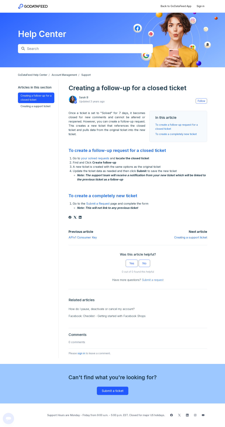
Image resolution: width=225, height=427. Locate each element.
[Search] (85, 48)
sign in (81, 353)
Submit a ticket (112, 391)
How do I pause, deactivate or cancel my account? (102, 309)
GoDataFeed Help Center (32, 74)
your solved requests (95, 158)
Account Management (64, 74)
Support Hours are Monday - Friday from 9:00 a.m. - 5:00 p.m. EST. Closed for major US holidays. (106, 415)
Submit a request (152, 280)
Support (86, 74)
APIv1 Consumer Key (83, 237)
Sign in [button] (200, 6)
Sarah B (83, 97)
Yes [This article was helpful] (131, 263)
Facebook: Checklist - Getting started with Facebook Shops (107, 316)
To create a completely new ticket (176, 134)
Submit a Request (98, 203)
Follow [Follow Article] (201, 100)
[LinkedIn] (80, 217)
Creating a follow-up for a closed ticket (36, 97)
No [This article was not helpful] (144, 263)
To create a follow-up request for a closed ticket (117, 150)
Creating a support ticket (190, 237)
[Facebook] (70, 217)
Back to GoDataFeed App (175, 6)
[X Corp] (75, 217)
